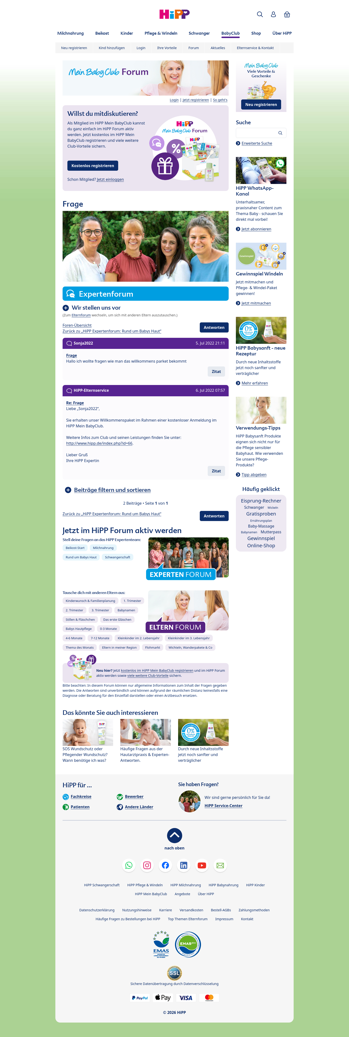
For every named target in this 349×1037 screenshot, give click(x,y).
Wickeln (273, 508)
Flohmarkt (152, 647)
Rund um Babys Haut (81, 557)
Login (141, 48)
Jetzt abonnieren (256, 229)
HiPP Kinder (255, 885)
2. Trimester (74, 610)
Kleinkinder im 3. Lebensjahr (189, 638)
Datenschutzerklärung (97, 910)
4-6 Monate (74, 638)
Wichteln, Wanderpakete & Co (190, 647)
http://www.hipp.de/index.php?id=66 (99, 443)
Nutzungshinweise (137, 910)
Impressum (224, 919)
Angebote (182, 894)
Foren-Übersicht (77, 325)
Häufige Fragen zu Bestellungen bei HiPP (128, 919)
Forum (193, 48)
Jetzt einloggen (110, 179)
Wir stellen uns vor (96, 307)
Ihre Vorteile (167, 48)
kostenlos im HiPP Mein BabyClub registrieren (157, 670)
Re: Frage (75, 402)
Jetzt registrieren (196, 100)
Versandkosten (191, 910)
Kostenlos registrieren (92, 165)
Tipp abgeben (254, 474)
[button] (260, 14)
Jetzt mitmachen (256, 303)
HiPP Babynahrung (224, 885)
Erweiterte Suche (257, 143)
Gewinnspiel (261, 538)
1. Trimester (132, 601)
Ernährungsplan (261, 521)
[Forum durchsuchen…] (261, 133)
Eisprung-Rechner (261, 500)
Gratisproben (261, 513)
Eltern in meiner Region (119, 647)
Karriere (165, 910)
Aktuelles (218, 48)
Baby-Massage (261, 526)
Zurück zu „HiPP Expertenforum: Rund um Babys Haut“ (112, 331)
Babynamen (126, 610)
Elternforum (81, 315)
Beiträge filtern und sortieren (112, 490)
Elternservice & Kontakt (255, 48)
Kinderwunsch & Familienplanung (90, 601)
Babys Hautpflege (79, 628)
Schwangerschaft (117, 557)
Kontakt (247, 919)
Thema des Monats (80, 647)
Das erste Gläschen (117, 619)
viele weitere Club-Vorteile (147, 675)
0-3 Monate (108, 628)
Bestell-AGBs (221, 910)
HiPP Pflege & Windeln (145, 885)
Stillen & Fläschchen (80, 619)
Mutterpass (271, 532)
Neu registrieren (74, 48)
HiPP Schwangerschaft (101, 885)
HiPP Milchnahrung (185, 885)
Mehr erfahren (255, 383)
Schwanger (254, 507)
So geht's (220, 100)
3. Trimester (100, 610)
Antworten (214, 327)
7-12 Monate (100, 638)
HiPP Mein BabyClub (151, 894)
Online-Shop (261, 545)
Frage (71, 355)
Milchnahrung (103, 548)
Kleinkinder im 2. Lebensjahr (139, 638)
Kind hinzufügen (112, 48)
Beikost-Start (75, 548)
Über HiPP (206, 894)
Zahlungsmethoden (254, 910)
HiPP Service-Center (223, 805)
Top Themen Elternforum (188, 919)
